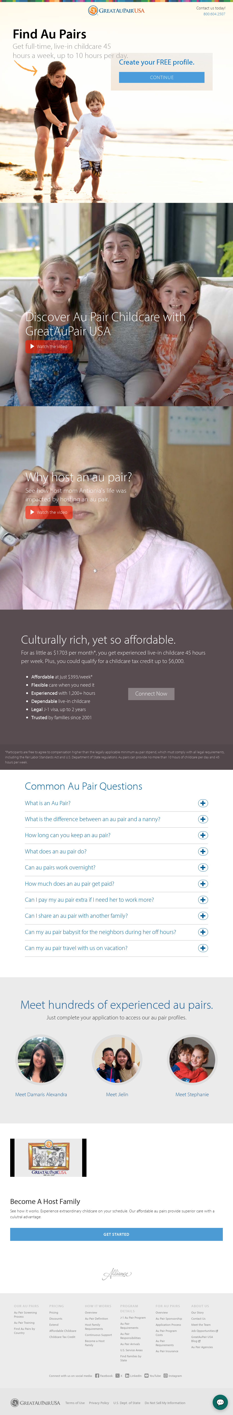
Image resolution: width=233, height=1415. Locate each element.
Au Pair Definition (96, 1318)
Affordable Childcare (62, 1331)
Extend (54, 1325)
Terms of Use (75, 1403)
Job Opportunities (204, 1331)
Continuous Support (98, 1335)
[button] (116, 804)
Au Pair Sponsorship (169, 1318)
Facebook (104, 1376)
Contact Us (198, 1318)
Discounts (55, 1318)
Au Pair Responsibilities (130, 1336)
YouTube (152, 1376)
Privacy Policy (99, 1403)
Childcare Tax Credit (62, 1337)
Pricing (53, 1312)
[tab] (116, 804)
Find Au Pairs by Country (24, 1331)
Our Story (197, 1312)
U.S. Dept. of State (126, 1403)
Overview (91, 1312)
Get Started (116, 1234)
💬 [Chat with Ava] (220, 1402)
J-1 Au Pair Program (133, 1317)
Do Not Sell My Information (165, 1403)
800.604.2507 (214, 13)
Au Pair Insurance (167, 1351)
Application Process (168, 1325)
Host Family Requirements (94, 1327)
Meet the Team (201, 1325)
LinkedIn (133, 1376)
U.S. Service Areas (131, 1350)
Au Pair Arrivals (130, 1344)
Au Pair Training (24, 1322)
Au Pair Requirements (129, 1326)
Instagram (173, 1376)
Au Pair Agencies (202, 1347)
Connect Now (151, 693)
